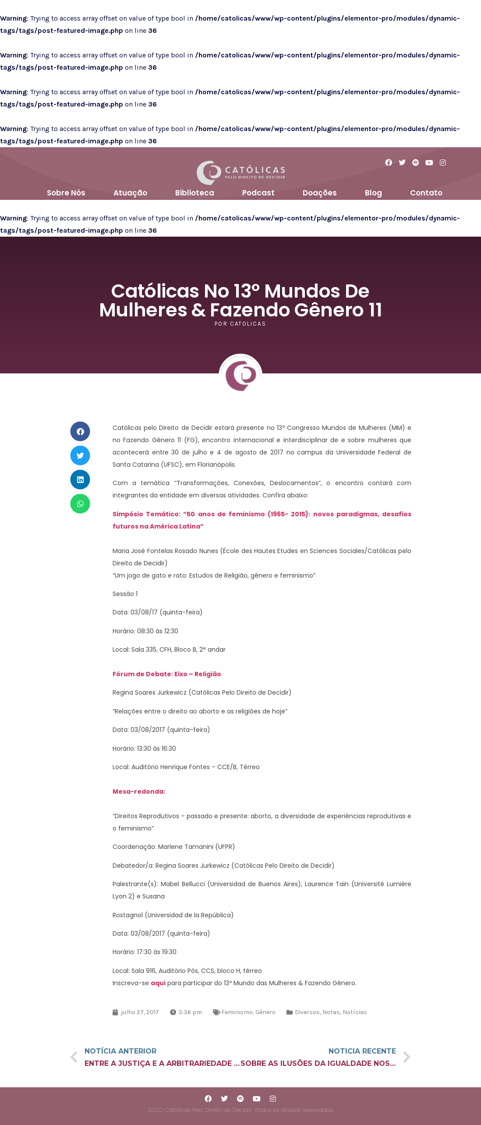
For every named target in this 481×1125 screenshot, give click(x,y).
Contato (426, 193)
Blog (373, 193)
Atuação (130, 193)
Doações (320, 193)
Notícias (355, 1012)
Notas (331, 1012)
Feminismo (237, 1012)
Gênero (265, 1012)
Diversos (307, 1012)
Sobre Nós (66, 193)
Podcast (258, 193)
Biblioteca (194, 193)
